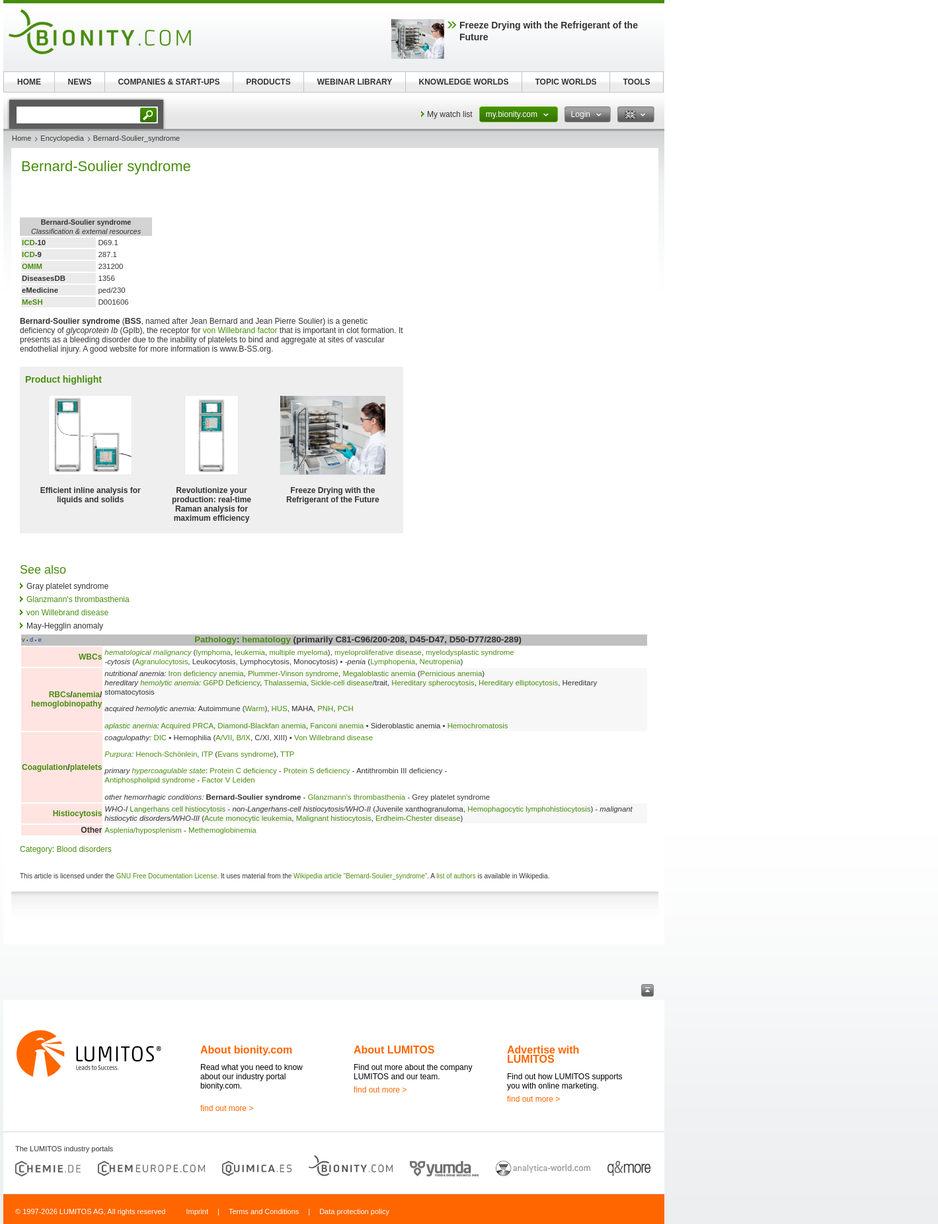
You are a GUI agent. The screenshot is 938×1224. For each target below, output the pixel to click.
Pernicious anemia (451, 673)
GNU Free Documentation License (166, 876)
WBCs (90, 657)
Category (36, 849)
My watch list (450, 114)
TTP (287, 754)
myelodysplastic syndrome (470, 652)
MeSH (32, 302)
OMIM (32, 266)
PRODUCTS (268, 82)
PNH (325, 708)
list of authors (455, 876)
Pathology (215, 639)
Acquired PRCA (187, 726)
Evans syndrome (245, 754)
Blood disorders (83, 849)
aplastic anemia (130, 726)
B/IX (243, 738)
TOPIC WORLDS (565, 82)
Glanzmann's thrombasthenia (78, 599)
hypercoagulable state (169, 771)
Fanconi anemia (337, 726)
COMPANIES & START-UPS (168, 82)
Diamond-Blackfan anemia (261, 726)
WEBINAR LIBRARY (355, 82)
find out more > (226, 1108)
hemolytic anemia (169, 683)
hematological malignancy (147, 652)
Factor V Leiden (228, 780)
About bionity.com (246, 1049)
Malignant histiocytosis (333, 818)
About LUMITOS (394, 1049)
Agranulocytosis (161, 662)
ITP (208, 754)
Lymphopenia (392, 662)
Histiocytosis (77, 813)
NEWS (80, 82)
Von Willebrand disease (333, 738)
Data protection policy (354, 1211)
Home (21, 138)
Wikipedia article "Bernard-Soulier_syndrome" (360, 876)
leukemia (250, 652)
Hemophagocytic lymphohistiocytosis (528, 809)
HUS (280, 708)
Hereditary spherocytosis (432, 683)
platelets (86, 767)
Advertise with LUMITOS (543, 1054)
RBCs (60, 694)
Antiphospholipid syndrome (149, 780)
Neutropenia (440, 662)
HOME (29, 82)
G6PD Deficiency (231, 683)
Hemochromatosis (478, 726)
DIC (160, 738)
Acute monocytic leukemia (248, 818)
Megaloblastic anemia (378, 673)
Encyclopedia (61, 138)
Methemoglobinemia (222, 830)
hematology (266, 639)
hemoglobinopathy (66, 703)
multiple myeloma (298, 652)
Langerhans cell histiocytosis (177, 809)
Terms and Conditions (264, 1211)
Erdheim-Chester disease (418, 818)
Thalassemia (285, 683)
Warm (254, 708)
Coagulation (44, 767)
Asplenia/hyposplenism (143, 830)
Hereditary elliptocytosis (518, 683)
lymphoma (213, 652)
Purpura (118, 754)
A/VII (223, 738)
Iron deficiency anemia (206, 673)
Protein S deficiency (317, 771)
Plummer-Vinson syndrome (293, 673)
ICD (28, 243)
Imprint (197, 1211)
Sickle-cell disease (342, 683)
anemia (86, 694)
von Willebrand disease (67, 612)
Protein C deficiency (243, 771)
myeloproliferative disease (378, 652)
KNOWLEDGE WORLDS (464, 82)
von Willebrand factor (240, 330)
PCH (346, 708)
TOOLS (636, 82)
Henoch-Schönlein (166, 754)
